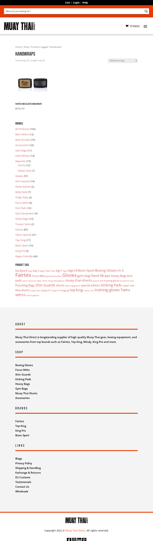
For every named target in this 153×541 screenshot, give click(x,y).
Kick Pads (20, 208)
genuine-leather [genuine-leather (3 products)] (54, 276)
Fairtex (19, 229)
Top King (20, 240)
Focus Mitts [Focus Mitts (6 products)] (38, 276)
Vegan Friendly (24, 256)
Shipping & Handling (28, 468)
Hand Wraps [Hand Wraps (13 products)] (100, 275)
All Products (22, 129)
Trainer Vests (23, 224)
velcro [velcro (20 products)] (20, 294)
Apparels (20, 161)
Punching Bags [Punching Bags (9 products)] (25, 285)
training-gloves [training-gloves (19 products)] (107, 289)
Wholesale (21, 491)
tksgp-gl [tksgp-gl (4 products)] (65, 290)
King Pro (20, 251)
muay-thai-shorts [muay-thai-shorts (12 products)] (78, 280)
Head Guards (23, 186)
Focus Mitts (22, 202)
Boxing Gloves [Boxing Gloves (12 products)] (106, 270)
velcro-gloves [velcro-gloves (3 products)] (32, 295)
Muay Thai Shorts (26, 393)
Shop (26, 46)
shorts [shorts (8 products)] (60, 285)
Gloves (19, 176)
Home (18, 46)
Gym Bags (21, 150)
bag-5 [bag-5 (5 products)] (36, 270)
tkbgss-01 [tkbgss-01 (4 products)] (46, 290)
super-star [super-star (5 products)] (128, 285)
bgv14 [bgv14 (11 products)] (72, 270)
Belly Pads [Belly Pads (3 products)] (50, 270)
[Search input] (74, 11)
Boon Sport (21, 245)
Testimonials (23, 482)
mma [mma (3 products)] (44, 280)
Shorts (21, 165)
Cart (67, 2)
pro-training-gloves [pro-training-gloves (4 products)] (110, 280)
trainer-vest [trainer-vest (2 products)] (89, 290)
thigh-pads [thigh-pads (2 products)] (35, 290)
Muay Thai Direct (75, 530)
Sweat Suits (24, 170)
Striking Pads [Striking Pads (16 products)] (111, 285)
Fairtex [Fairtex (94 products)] (23, 274)
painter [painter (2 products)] (96, 281)
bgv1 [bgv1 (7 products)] (59, 270)
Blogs (18, 458)
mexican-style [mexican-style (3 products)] (34, 280)
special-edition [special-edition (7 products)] (90, 285)
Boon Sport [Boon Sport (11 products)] (86, 270)
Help (85, 2)
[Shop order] (123, 60)
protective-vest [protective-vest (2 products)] (127, 281)
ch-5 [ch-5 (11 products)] (120, 270)
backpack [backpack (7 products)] (21, 270)
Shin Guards (22, 181)
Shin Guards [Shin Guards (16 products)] (45, 285)
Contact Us (22, 486)
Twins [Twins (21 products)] (125, 289)
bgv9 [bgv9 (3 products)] (65, 270)
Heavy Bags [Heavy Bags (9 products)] (119, 276)
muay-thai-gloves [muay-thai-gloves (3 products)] (56, 280)
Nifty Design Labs (84, 501)
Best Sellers (22, 134)
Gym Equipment (24, 213)
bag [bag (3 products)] (30, 270)
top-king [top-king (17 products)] (76, 289)
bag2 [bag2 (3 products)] (42, 270)
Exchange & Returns (28, 472)
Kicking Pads (23, 379)
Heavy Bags (22, 218)
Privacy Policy (23, 463)
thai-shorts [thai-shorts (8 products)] (22, 290)
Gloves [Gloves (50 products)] (69, 275)
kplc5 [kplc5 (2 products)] (24, 281)
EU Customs (22, 477)
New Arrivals (22, 139)
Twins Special (23, 234)
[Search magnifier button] (146, 11)
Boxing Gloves (24, 365)
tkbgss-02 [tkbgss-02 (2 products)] (56, 290)
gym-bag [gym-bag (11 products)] (83, 276)
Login (76, 2)
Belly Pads (21, 192)
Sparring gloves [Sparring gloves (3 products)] (72, 285)
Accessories (22, 145)
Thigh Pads (21, 197)
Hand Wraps (22, 155)
